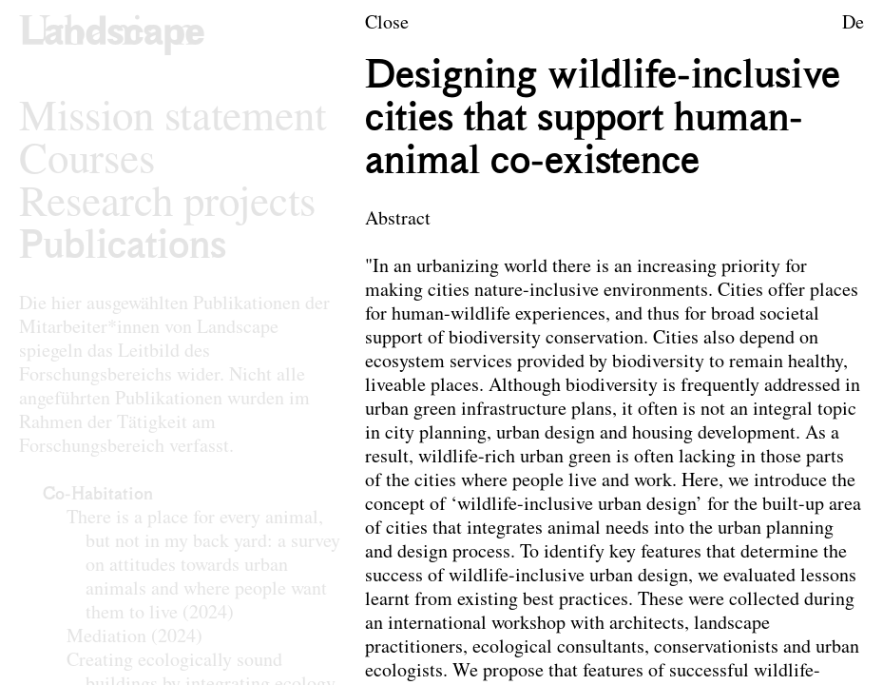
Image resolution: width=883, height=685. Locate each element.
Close (387, 23)
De (853, 23)
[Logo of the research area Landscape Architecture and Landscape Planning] (112, 34)
